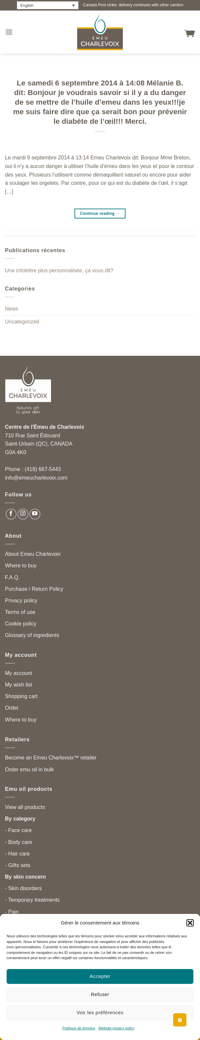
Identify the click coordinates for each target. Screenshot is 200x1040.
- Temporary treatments (32, 900)
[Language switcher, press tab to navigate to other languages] (47, 5)
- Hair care (17, 853)
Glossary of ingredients (32, 635)
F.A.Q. (12, 577)
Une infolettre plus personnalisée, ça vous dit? (59, 270)
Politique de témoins (78, 1028)
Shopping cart (21, 696)
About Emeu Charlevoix (33, 554)
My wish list (18, 685)
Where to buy (20, 565)
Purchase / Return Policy (34, 589)
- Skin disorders (23, 888)
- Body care (18, 842)
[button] (190, 923)
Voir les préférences (100, 1012)
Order (12, 708)
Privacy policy (21, 600)
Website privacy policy (116, 1028)
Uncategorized (22, 321)
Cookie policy (20, 623)
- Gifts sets (17, 865)
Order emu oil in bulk (29, 769)
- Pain (12, 912)
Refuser (100, 994)
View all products (25, 807)
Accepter (100, 976)
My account (18, 673)
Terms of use (20, 612)
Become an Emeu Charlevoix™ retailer (51, 757)
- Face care (18, 830)
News (11, 309)
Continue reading (100, 214)
